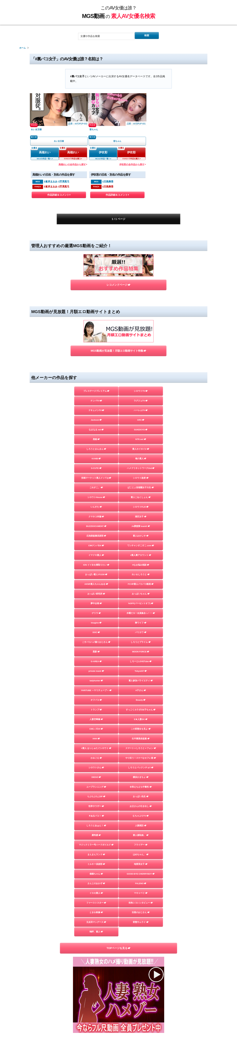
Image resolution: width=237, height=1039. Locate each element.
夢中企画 (96, 584)
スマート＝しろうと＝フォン (141, 743)
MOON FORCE (141, 637)
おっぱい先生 (140, 795)
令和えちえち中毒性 (140, 785)
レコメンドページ (118, 265)
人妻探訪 (141, 827)
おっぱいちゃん (140, 573)
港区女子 (141, 489)
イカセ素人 (96, 901)
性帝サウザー (96, 806)
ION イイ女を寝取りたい (96, 542)
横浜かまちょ (140, 774)
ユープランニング (96, 785)
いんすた (96, 478)
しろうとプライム (140, 626)
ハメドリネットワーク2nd (141, 436)
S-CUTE (96, 436)
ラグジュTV (140, 362)
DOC (96, 616)
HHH (96, 732)
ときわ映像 (96, 922)
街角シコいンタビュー (141, 912)
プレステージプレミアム (96, 351)
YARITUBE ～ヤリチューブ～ (96, 679)
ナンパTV (96, 362)
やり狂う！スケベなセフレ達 (141, 753)
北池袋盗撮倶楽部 (96, 510)
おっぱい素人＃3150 (96, 552)
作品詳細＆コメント (58, 198)
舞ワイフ (141, 605)
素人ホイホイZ (141, 415)
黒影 (96, 637)
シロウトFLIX (140, 478)
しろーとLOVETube (140, 647)
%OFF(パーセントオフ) (140, 584)
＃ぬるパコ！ (96, 817)
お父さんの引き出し (140, 806)
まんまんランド (96, 859)
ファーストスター (96, 912)
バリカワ (141, 616)
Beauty (141, 690)
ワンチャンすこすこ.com (140, 520)
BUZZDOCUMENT (96, 499)
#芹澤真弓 (63, 183)
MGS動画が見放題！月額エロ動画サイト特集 (118, 310)
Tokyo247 (140, 658)
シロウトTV (140, 351)
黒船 (96, 404)
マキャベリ (141, 901)
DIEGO (96, 774)
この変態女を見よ (140, 721)
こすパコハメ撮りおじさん (96, 626)
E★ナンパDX (96, 520)
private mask (96, 658)
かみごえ (96, 753)
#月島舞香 (108, 183)
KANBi (96, 425)
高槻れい (45, 153)
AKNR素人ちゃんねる (96, 563)
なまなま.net (96, 393)
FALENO (141, 891)
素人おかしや (140, 510)
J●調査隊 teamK (141, 499)
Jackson (96, 383)
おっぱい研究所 (96, 573)
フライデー (141, 848)
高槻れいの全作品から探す (73, 166)
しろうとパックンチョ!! (140, 764)
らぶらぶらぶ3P (96, 795)
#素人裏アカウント (141, 531)
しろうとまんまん (96, 415)
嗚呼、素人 (96, 943)
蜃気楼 (96, 838)
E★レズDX (96, 721)
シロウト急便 (140, 446)
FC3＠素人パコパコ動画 (141, 563)
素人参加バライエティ (141, 668)
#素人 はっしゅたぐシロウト (96, 743)
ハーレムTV (140, 372)
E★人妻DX (141, 711)
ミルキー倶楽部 (96, 869)
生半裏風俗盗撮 (140, 732)
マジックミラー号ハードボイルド (96, 848)
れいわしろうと (140, 552)
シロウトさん (96, 764)
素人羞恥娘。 (140, 838)
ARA (141, 383)
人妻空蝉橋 (96, 711)
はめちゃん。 (140, 859)
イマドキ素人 (96, 531)
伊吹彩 (103, 153)
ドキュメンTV (96, 372)
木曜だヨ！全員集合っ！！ (141, 594)
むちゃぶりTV (140, 817)
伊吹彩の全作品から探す (132, 166)
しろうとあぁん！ (96, 827)
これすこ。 (96, 457)
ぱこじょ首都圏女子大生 (141, 457)
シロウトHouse (96, 467)
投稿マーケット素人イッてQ (96, 446)
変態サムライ (140, 933)
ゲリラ (96, 594)
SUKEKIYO (140, 393)
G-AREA (96, 647)
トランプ (96, 700)
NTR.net (141, 404)
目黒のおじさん (140, 922)
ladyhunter (96, 668)
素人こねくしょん (140, 467)
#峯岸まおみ (50, 183)
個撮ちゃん (96, 880)
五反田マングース (96, 933)
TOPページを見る (118, 960)
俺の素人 (141, 425)
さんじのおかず (96, 891)
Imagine (96, 605)
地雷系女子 (141, 869)
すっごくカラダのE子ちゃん (141, 700)
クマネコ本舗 (96, 489)
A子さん (141, 679)
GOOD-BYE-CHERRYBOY (141, 880)
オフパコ (96, 690)
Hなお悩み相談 (141, 542)
